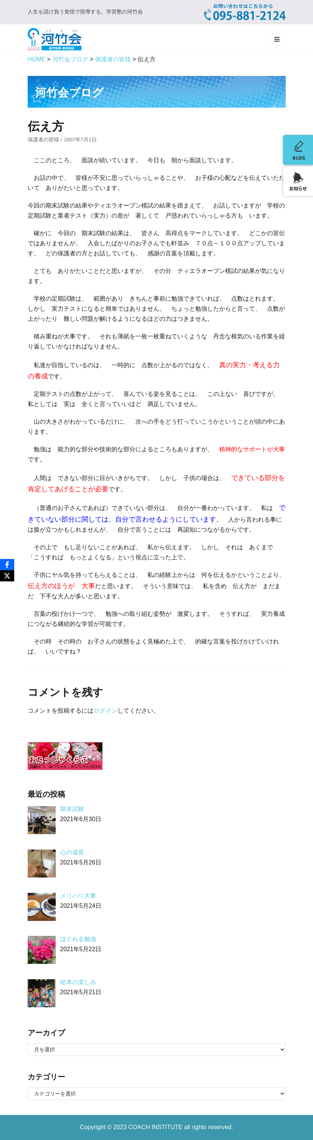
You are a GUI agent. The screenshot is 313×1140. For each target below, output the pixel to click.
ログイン (105, 710)
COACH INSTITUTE (156, 1127)
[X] (7, 575)
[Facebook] (7, 564)
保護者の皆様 (43, 139)
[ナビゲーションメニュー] (277, 39)
